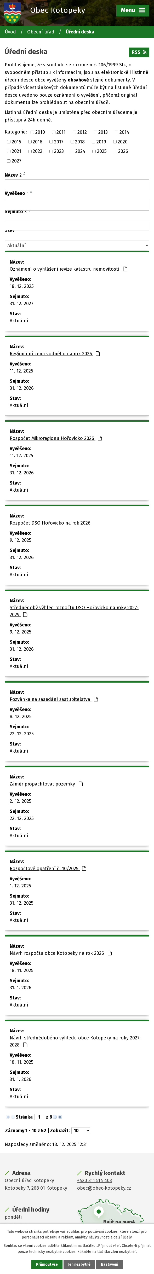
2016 (37, 141)
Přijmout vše (47, 1264)
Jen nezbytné (79, 1264)
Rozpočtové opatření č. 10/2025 (48, 868)
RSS (139, 52)
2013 (103, 132)
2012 (82, 132)
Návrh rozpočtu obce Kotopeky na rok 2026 (61, 953)
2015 (16, 141)
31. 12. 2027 (21, 303)
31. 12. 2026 (22, 388)
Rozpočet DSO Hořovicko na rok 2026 (50, 523)
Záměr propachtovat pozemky (46, 784)
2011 (61, 132)
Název (13, 175)
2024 (80, 151)
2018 (80, 141)
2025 (102, 151)
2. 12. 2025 (20, 801)
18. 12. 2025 (22, 286)
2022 (37, 151)
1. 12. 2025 (20, 886)
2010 (40, 132)
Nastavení (109, 1264)
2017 (59, 141)
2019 (101, 141)
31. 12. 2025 (21, 903)
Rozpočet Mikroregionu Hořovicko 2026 (56, 438)
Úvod (10, 32)
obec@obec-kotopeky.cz (104, 1188)
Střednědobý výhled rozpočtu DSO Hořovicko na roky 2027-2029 (74, 611)
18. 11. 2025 (21, 970)
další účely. (122, 1237)
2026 (123, 151)
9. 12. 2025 (20, 540)
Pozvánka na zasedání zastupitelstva (54, 699)
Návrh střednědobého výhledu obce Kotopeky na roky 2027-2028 (75, 1041)
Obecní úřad (40, 32)
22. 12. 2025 (22, 734)
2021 (16, 151)
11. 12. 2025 (21, 371)
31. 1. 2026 (20, 988)
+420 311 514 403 (94, 1180)
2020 (123, 141)
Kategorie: (16, 132)
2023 (59, 151)
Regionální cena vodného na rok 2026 (55, 354)
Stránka (24, 1117)
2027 (16, 161)
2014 (124, 132)
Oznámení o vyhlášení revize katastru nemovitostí (68, 269)
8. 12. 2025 (21, 716)
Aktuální (19, 321)
